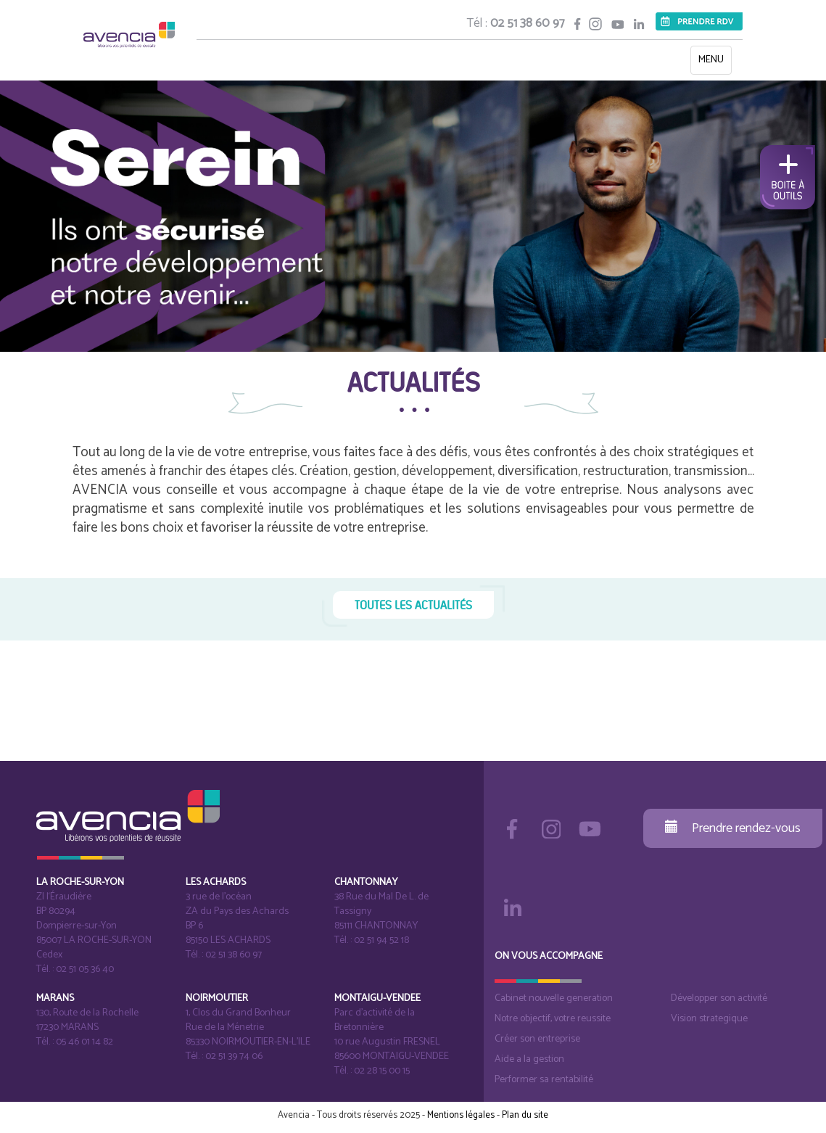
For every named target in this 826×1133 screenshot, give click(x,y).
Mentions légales (461, 1115)
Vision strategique (709, 1018)
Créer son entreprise (537, 1039)
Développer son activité (719, 998)
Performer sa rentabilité (544, 1079)
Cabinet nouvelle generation (554, 998)
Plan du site (525, 1115)
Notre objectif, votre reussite (553, 1018)
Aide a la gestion (529, 1059)
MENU (715, 63)
